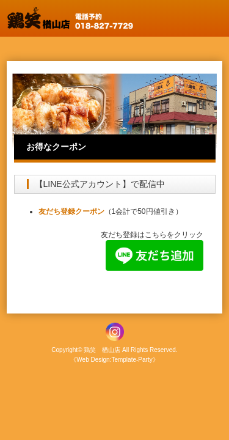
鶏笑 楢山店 (102, 349)
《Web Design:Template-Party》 (114, 359)
